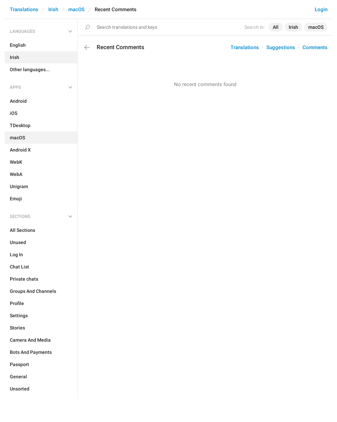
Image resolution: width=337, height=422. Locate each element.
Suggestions (280, 47)
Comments (315, 47)
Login (321, 9)
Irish (53, 9)
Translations (24, 9)
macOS (76, 9)
